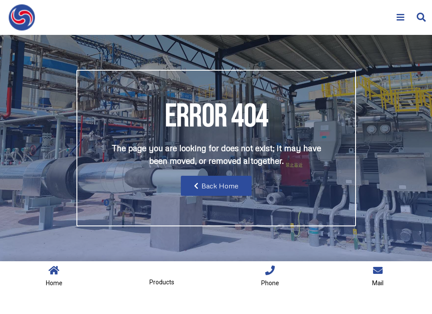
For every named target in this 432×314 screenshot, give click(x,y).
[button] (421, 17)
